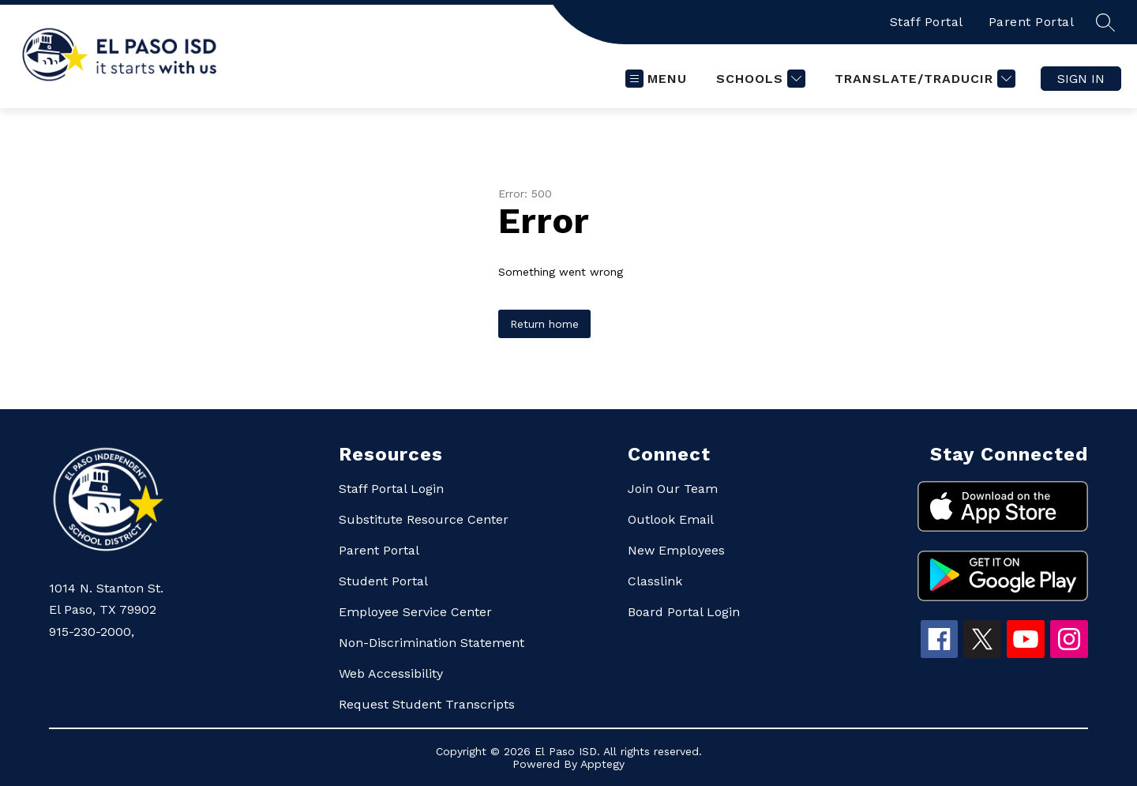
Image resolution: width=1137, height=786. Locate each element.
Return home (544, 324)
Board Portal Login (684, 611)
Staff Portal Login (391, 488)
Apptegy (602, 764)
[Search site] (1105, 22)
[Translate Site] (923, 78)
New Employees (676, 550)
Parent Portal (1032, 21)
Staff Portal (926, 21)
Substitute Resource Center (423, 519)
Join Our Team (673, 488)
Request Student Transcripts (427, 704)
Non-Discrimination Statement (431, 642)
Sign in (1081, 78)
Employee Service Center (415, 611)
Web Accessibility (391, 673)
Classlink (655, 581)
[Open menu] (656, 78)
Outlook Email (671, 519)
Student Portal (383, 581)
